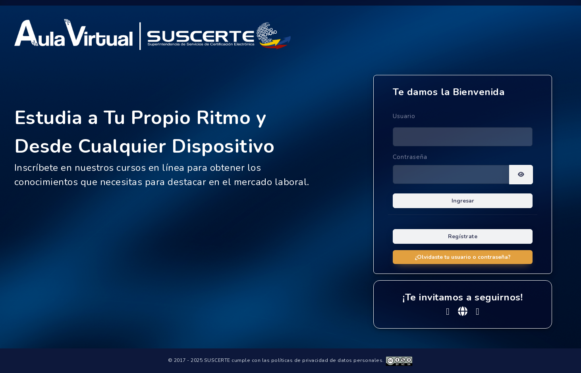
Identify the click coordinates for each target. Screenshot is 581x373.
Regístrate (463, 236)
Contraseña (410, 157)
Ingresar (463, 201)
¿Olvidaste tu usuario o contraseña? (463, 257)
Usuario (404, 116)
